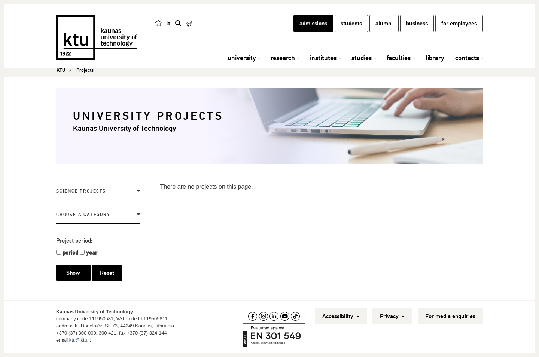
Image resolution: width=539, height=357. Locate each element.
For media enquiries (450, 316)
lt (168, 23)
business (417, 23)
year (91, 252)
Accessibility (340, 316)
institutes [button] (323, 58)
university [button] (242, 58)
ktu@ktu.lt (80, 340)
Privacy (392, 316)
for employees (459, 23)
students (351, 23)
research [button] (283, 58)
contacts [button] (467, 58)
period (70, 252)
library (435, 58)
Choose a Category (83, 215)
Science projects (81, 191)
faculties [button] (399, 58)
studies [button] (361, 58)
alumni (384, 23)
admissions (313, 23)
